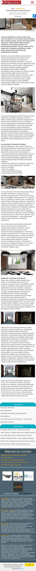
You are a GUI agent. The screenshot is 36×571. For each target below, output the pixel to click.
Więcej (22, 568)
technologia (32, 31)
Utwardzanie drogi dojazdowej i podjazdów (13, 455)
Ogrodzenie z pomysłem (7, 422)
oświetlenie (27, 31)
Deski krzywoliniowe (6, 410)
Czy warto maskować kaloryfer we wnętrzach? (15, 462)
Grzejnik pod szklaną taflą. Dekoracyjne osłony (13, 413)
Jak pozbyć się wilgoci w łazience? (11, 464)
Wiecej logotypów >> (25, 493)
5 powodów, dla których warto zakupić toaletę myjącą (15, 429)
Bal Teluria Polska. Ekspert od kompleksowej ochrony (15, 444)
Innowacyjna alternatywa (7, 407)
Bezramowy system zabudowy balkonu (12, 460)
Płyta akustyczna (5, 416)
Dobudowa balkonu (7, 457)
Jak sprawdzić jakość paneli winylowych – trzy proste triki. (16, 419)
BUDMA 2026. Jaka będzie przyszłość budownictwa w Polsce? (17, 441)
